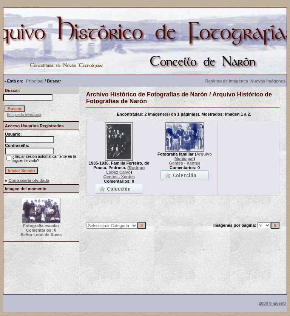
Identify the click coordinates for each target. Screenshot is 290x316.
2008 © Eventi (272, 303)
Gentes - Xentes (119, 176)
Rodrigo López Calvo (125, 169)
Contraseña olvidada (28, 180)
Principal (34, 81)
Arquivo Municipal (193, 156)
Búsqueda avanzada (24, 115)
